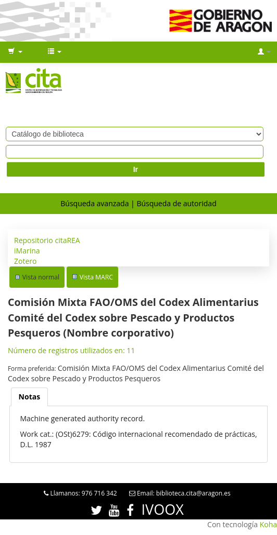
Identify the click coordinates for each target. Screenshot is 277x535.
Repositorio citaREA (47, 240)
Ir (135, 169)
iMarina (27, 251)
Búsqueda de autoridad (176, 203)
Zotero (25, 261)
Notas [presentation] (30, 397)
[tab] (29, 396)
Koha (268, 524)
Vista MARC (96, 277)
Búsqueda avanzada (94, 203)
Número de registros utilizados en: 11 (71, 350)
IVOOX (163, 509)
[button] (15, 52)
